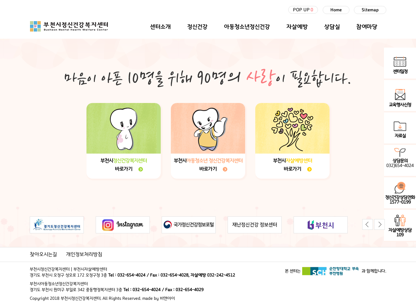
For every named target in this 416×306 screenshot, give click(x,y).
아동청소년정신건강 (247, 27)
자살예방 (297, 27)
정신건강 (197, 27)
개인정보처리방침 (84, 254)
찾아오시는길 (43, 254)
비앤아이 (167, 298)
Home (336, 10)
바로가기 (123, 169)
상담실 (332, 27)
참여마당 (366, 27)
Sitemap (370, 10)
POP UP (303, 9)
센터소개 (160, 27)
